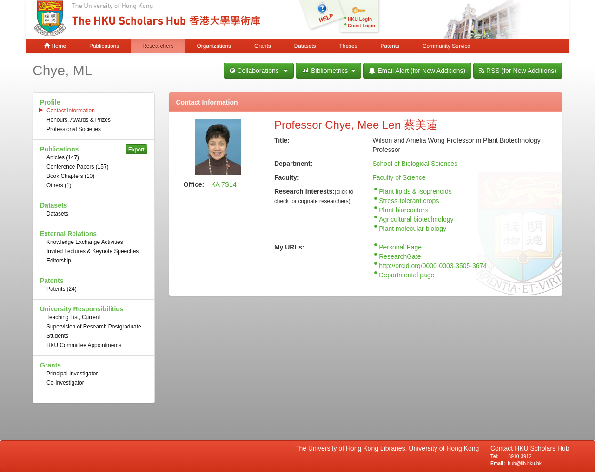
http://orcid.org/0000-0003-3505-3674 (433, 265)
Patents (390, 46)
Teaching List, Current (73, 317)
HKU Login (360, 19)
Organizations (214, 46)
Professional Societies (73, 129)
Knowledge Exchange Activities (84, 242)
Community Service (446, 46)
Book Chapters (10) (70, 176)
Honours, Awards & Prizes (78, 120)
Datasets (305, 46)
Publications (104, 46)
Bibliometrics (328, 70)
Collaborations (259, 70)
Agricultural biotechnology (416, 219)
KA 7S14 (224, 184)
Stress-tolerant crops (409, 200)
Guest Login (361, 25)
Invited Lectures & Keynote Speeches (92, 251)
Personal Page (400, 247)
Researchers (157, 46)
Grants (262, 46)
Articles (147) (62, 157)
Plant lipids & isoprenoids (415, 191)
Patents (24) (61, 289)
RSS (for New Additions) (517, 70)
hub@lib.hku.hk (525, 463)
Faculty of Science (398, 177)
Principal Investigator (72, 373)
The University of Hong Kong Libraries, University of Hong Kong (389, 448)
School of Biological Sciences (414, 163)
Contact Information (70, 110)
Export (136, 149)
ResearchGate (400, 256)
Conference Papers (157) (77, 167)
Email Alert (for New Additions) (417, 70)
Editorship (58, 260)
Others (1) (59, 185)
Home (55, 46)
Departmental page (406, 275)
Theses (348, 46)
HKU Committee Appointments (83, 345)
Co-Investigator (65, 383)
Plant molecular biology (412, 228)
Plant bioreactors (403, 210)
